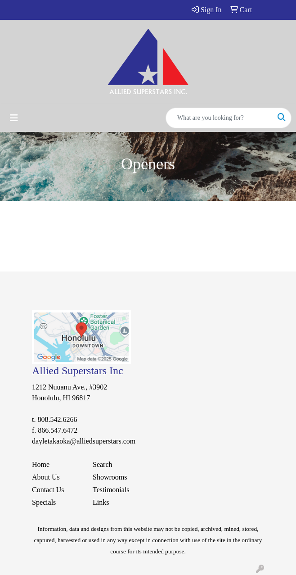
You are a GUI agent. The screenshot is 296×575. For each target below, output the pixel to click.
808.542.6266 (57, 419)
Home (40, 464)
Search (102, 464)
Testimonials (111, 490)
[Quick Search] (219, 118)
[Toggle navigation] (13, 118)
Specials (44, 502)
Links (101, 502)
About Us (46, 477)
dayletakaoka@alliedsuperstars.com (83, 441)
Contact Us (48, 490)
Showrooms (110, 477)
